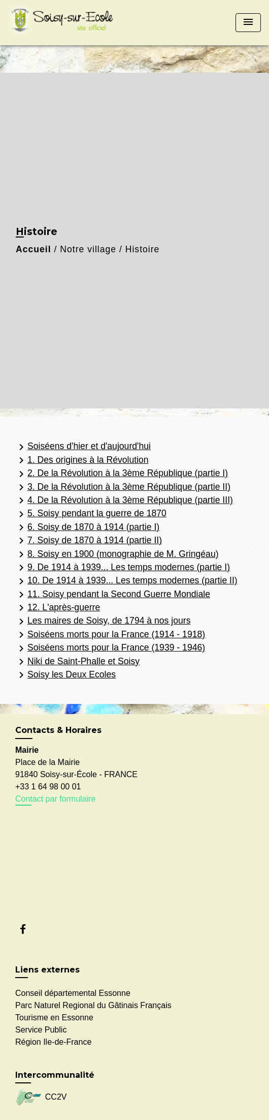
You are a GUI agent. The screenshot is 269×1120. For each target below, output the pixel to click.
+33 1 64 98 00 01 (48, 786)
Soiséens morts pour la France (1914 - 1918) (110, 635)
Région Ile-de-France (53, 1042)
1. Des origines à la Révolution (82, 460)
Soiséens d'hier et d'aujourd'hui (83, 447)
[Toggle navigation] (248, 22)
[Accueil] (64, 23)
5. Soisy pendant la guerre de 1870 (90, 514)
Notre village (88, 249)
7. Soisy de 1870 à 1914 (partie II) (88, 541)
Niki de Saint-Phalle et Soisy (77, 662)
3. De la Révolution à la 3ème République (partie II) (122, 487)
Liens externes (47, 970)
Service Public (40, 1029)
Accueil (33, 249)
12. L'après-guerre (57, 608)
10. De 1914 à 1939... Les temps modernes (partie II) (126, 581)
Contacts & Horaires (58, 730)
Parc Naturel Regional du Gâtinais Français (93, 1005)
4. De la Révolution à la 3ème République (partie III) (124, 500)
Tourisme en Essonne (54, 1017)
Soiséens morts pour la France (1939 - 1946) (110, 648)
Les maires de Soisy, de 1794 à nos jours (102, 621)
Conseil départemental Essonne (72, 993)
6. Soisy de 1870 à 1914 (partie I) (87, 527)
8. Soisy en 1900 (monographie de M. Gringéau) (117, 554)
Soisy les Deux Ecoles (65, 675)
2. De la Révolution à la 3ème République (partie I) (121, 474)
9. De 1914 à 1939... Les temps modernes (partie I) (122, 568)
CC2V (40, 1097)
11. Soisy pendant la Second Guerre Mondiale (112, 594)
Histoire (142, 249)
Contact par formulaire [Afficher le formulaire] (55, 798)
